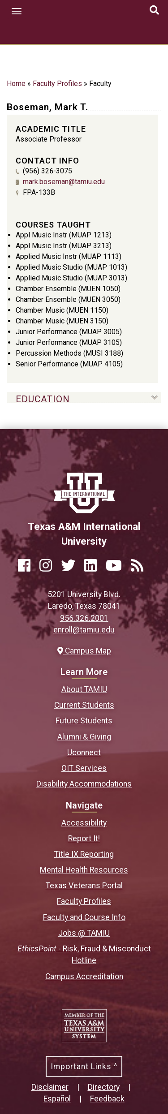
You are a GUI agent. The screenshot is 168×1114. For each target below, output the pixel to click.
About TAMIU (84, 689)
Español (57, 1098)
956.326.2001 (84, 618)
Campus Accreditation (84, 976)
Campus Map (84, 650)
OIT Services (84, 768)
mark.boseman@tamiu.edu (64, 181)
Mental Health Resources (84, 869)
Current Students (84, 705)
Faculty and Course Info (84, 917)
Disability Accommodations (84, 783)
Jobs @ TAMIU (84, 933)
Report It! (84, 838)
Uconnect (84, 752)
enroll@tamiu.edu (84, 629)
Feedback (107, 1098)
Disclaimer (50, 1087)
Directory (104, 1087)
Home (16, 83)
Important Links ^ (84, 1066)
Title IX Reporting (84, 854)
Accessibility (84, 822)
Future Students (84, 720)
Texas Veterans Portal (84, 885)
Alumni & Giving (84, 736)
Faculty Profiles (57, 83)
